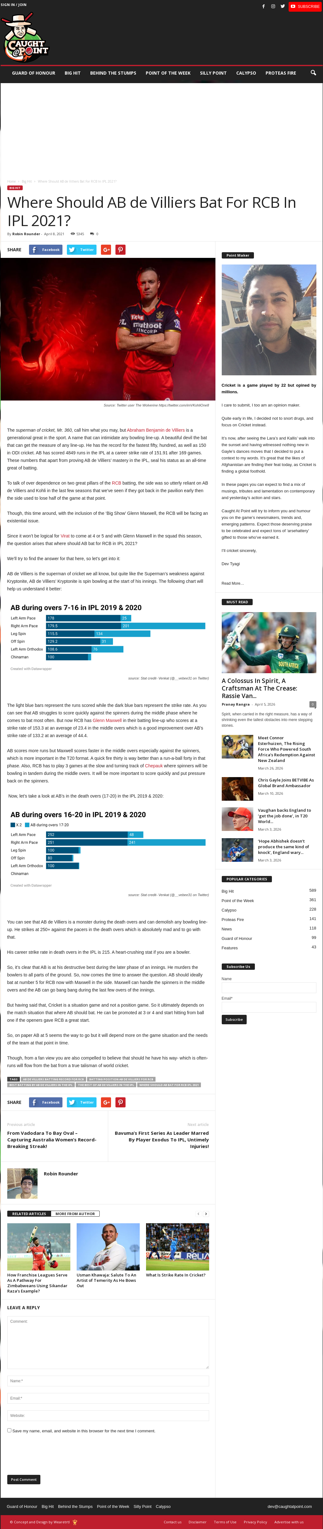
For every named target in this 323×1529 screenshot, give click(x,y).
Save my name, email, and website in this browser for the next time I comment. (84, 1431)
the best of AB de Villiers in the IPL (106, 1085)
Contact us (172, 1522)
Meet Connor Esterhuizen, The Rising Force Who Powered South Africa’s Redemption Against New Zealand (286, 749)
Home (11, 181)
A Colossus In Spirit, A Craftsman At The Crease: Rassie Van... (259, 688)
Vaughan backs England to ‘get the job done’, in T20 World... (284, 815)
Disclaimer (198, 1522)
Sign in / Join (13, 4)
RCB (116, 483)
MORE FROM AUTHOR (75, 1213)
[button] (313, 73)
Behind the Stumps (75, 1506)
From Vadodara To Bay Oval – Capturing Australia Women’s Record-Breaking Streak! (52, 1139)
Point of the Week (168, 73)
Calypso (246, 73)
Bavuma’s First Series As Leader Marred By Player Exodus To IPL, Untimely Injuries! (162, 1139)
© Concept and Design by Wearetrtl (40, 1522)
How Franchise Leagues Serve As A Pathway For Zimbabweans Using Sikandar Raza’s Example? (37, 1283)
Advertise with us (288, 1522)
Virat (65, 535)
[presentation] (55, 1456)
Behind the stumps (113, 73)
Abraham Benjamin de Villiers (156, 430)
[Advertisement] (162, 127)
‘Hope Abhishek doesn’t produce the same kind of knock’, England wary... (283, 846)
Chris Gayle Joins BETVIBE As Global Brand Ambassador (286, 782)
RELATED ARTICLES (29, 1213)
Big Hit (73, 73)
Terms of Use (225, 1522)
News (227, 929)
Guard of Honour (33, 73)
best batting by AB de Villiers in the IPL (41, 1085)
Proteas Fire (281, 73)
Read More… (233, 583)
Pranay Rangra (236, 704)
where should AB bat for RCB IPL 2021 (169, 1085)
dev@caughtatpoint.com (289, 1506)
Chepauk (154, 765)
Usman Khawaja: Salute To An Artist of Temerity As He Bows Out (106, 1280)
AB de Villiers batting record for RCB (53, 1079)
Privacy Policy (255, 1522)
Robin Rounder (26, 233)
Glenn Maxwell (107, 720)
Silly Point (213, 73)
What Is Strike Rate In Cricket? (176, 1275)
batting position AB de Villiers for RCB (121, 1079)
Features (230, 948)
